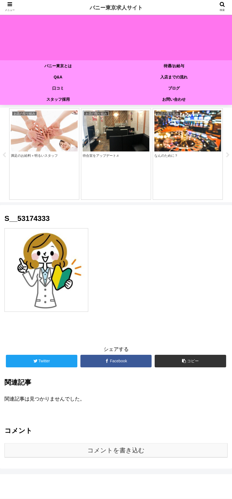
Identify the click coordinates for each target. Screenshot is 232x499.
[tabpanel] (44, 154)
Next (228, 155)
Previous (4, 155)
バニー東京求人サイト (116, 8)
